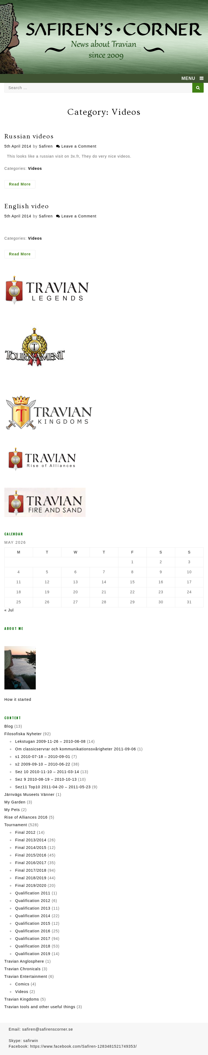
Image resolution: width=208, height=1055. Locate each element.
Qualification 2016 (32, 931)
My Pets (12, 809)
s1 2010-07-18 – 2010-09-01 (42, 756)
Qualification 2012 (32, 900)
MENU (188, 78)
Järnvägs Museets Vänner (29, 794)
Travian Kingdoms (21, 999)
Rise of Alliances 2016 (26, 817)
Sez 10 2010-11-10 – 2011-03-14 (47, 772)
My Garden (14, 802)
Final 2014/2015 (30, 847)
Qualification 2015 (32, 923)
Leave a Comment (78, 146)
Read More (22, 184)
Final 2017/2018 (30, 870)
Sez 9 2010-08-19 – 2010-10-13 (46, 779)
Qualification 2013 (32, 908)
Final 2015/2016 (30, 855)
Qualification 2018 (32, 946)
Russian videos (29, 136)
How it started (17, 699)
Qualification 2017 (32, 938)
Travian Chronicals (22, 969)
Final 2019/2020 (30, 885)
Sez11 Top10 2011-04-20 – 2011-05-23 (53, 787)
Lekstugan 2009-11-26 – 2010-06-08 (50, 741)
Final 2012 (25, 832)
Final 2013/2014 (30, 840)
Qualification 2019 (32, 954)
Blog (8, 726)
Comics (22, 984)
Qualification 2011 (32, 893)
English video (26, 206)
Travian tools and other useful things (39, 1007)
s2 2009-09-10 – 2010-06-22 (42, 764)
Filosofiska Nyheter (23, 734)
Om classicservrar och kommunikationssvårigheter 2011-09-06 (75, 749)
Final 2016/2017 (30, 863)
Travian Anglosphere (24, 961)
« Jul (9, 610)
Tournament (15, 825)
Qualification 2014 (32, 916)
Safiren (46, 146)
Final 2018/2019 (30, 878)
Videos (35, 168)
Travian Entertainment (25, 976)
